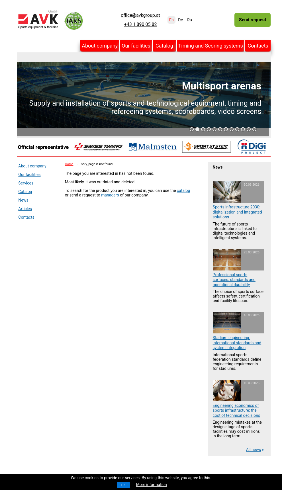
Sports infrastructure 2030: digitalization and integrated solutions (237, 212)
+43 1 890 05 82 (140, 24)
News (23, 200)
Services (25, 183)
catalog (183, 190)
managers (110, 195)
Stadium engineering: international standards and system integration (237, 342)
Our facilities (136, 46)
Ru (189, 20)
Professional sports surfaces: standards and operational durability (234, 279)
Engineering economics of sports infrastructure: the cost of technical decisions (236, 410)
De (180, 20)
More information (151, 484)
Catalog (164, 46)
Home (69, 164)
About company (100, 46)
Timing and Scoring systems (210, 46)
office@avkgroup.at (140, 15)
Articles (25, 208)
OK (123, 485)
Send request (252, 19)
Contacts (258, 46)
